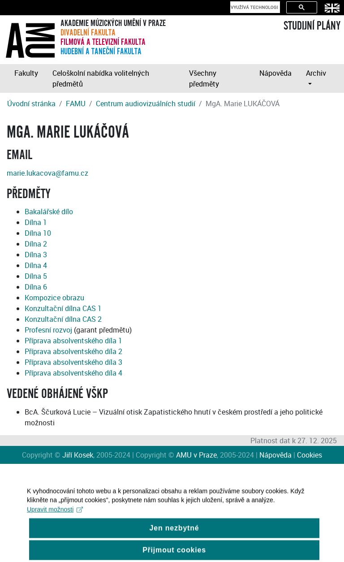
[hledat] (254, 7)
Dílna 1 (36, 222)
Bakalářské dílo (49, 211)
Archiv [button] (316, 73)
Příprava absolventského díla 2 (73, 351)
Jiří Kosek (77, 455)
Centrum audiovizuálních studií (145, 103)
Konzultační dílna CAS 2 (63, 319)
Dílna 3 (36, 254)
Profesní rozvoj (48, 330)
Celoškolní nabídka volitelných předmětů (100, 78)
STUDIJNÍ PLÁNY (312, 26)
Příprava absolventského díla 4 (73, 373)
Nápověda (275, 73)
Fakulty (26, 73)
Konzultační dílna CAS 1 (63, 308)
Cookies (309, 455)
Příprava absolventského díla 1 (73, 341)
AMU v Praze (196, 455)
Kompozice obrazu (54, 298)
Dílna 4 (36, 265)
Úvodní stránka (31, 103)
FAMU (76, 103)
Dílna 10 (38, 233)
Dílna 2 (36, 244)
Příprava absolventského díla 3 (73, 362)
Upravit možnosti (55, 514)
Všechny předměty (204, 78)
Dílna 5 (36, 276)
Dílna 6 (36, 287)
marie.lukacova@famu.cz (47, 173)
